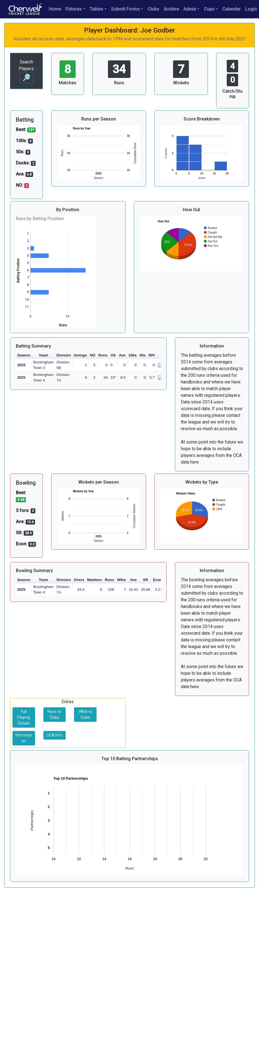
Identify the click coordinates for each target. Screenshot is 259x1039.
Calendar (231, 9)
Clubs (153, 9)
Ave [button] (122, 355)
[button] (160, 355)
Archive (171, 9)
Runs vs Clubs (54, 714)
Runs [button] (102, 355)
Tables (96, 9)
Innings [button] (80, 355)
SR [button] (145, 580)
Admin (189, 9)
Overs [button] (79, 580)
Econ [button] (157, 580)
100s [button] (132, 355)
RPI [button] (152, 355)
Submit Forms (125, 9)
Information (24, 738)
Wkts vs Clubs (85, 714)
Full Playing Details (23, 717)
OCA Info (54, 735)
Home (55, 9)
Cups (209, 9)
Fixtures (73, 9)
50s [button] (142, 355)
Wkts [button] (121, 580)
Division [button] (63, 355)
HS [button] (113, 355)
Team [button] (43, 355)
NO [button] (92, 355)
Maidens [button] (94, 580)
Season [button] (23, 355)
